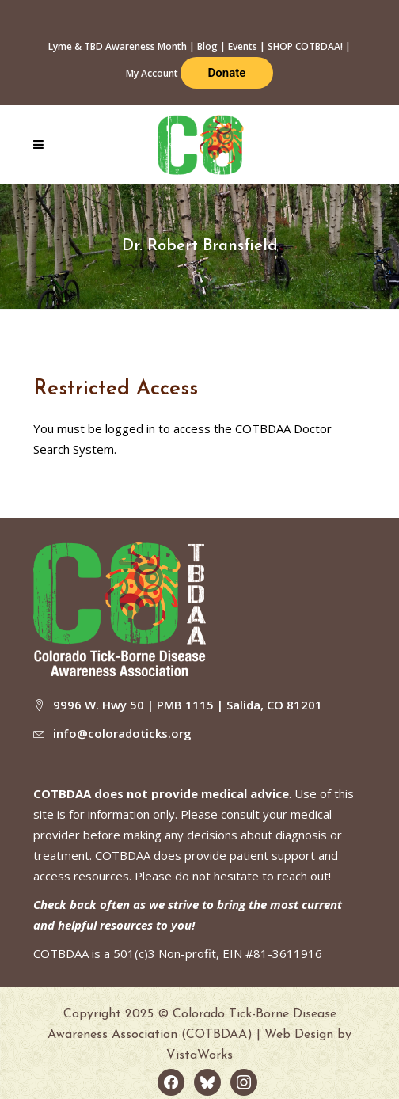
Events (242, 46)
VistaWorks (199, 1055)
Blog (207, 46)
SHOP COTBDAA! (305, 46)
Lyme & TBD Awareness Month (117, 46)
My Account (152, 73)
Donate (227, 73)
